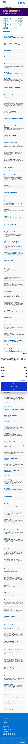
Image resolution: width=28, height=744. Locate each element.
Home (4, 7)
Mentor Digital (22, 742)
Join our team (5, 718)
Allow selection (14, 386)
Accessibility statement (7, 729)
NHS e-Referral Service (7, 727)
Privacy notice (5, 722)
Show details (23, 380)
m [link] (18, 21)
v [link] (4, 27)
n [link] (21, 21)
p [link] (7, 24)
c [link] (10, 19)
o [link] (4, 24)
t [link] (18, 24)
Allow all (14, 383)
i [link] (7, 21)
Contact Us (5, 715)
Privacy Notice (17, 360)
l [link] (15, 21)
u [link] (21, 24)
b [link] (7, 19)
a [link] (4, 19)
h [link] (4, 21)
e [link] (15, 19)
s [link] (15, 24)
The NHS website (6, 726)
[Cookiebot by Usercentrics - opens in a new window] (23, 353)
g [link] (21, 19)
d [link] (13, 19)
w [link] (7, 27)
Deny (14, 389)
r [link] (13, 24)
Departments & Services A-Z (10, 7)
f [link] (18, 19)
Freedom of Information (7, 720)
